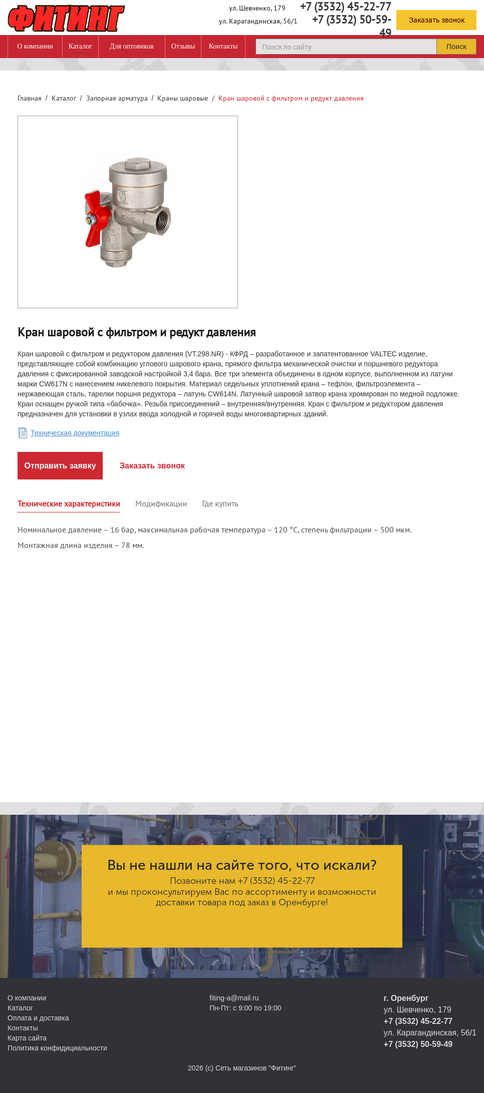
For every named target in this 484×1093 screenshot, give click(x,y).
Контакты (223, 46)
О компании (35, 46)
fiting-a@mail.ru (234, 998)
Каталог (80, 46)
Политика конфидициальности (57, 1048)
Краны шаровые (182, 98)
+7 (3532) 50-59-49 (351, 26)
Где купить (220, 503)
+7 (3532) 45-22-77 (276, 880)
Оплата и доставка (38, 1018)
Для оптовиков (132, 46)
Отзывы (183, 46)
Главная (30, 98)
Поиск (456, 46)
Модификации (161, 503)
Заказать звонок (436, 20)
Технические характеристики (69, 503)
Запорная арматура (117, 98)
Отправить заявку (60, 465)
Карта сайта (27, 1038)
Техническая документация (75, 433)
